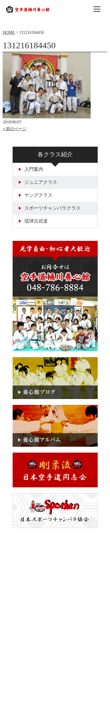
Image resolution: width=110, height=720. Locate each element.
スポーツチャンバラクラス (50, 208)
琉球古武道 (33, 221)
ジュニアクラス (38, 182)
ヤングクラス (36, 195)
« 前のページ (14, 129)
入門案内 (31, 169)
